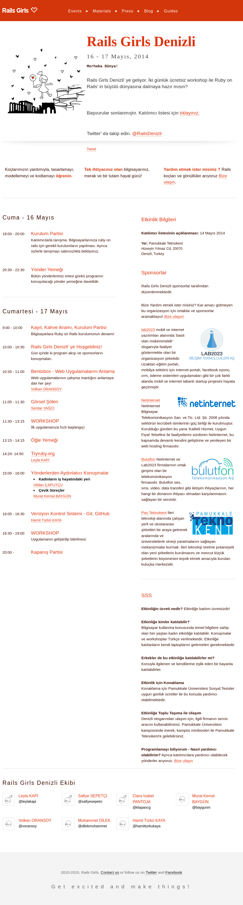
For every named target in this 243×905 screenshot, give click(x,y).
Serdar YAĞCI (42, 408)
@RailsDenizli (147, 133)
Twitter (151, 872)
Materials (102, 11)
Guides (171, 11)
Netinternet (150, 400)
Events (75, 11)
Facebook (173, 872)
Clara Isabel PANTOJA (144, 801)
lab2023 (148, 329)
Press (127, 11)
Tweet (91, 149)
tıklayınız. (190, 112)
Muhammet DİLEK (89, 823)
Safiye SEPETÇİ (89, 799)
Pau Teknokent (154, 512)
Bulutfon (148, 459)
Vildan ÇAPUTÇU (48, 484)
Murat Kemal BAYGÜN (52, 496)
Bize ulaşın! (174, 316)
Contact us (110, 872)
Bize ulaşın (183, 760)
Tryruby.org (43, 453)
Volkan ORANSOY (46, 389)
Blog (148, 11)
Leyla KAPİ (40, 460)
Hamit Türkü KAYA (46, 520)
